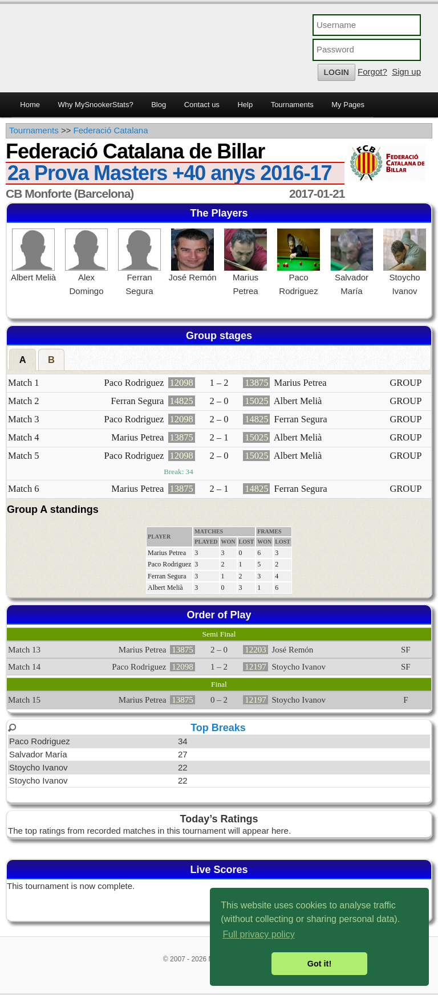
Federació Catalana (111, 130)
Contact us (202, 104)
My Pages (347, 104)
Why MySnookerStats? (95, 104)
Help (245, 104)
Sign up (406, 71)
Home (30, 104)
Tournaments (292, 104)
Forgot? (372, 71)
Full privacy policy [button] (258, 934)
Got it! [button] (319, 963)
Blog (158, 104)
